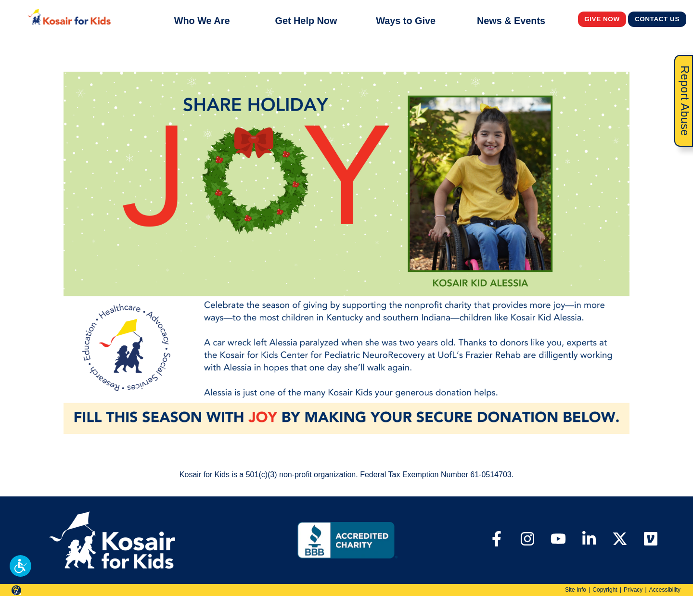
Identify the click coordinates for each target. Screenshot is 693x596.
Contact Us (657, 19)
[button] (20, 566)
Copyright (604, 589)
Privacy (633, 589)
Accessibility (664, 589)
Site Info (575, 589)
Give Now (602, 19)
